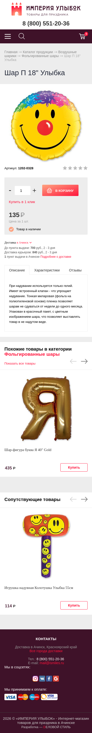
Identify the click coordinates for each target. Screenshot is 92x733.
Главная (10, 52)
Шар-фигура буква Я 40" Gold (27, 450)
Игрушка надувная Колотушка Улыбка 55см (38, 588)
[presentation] (17, 270)
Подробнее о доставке (55, 256)
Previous (73, 361)
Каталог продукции (38, 52)
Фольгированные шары (40, 56)
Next (84, 361)
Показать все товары (20, 363)
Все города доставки (45, 651)
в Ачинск (22, 242)
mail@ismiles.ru (52, 663)
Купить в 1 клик (22, 202)
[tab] (16, 270)
